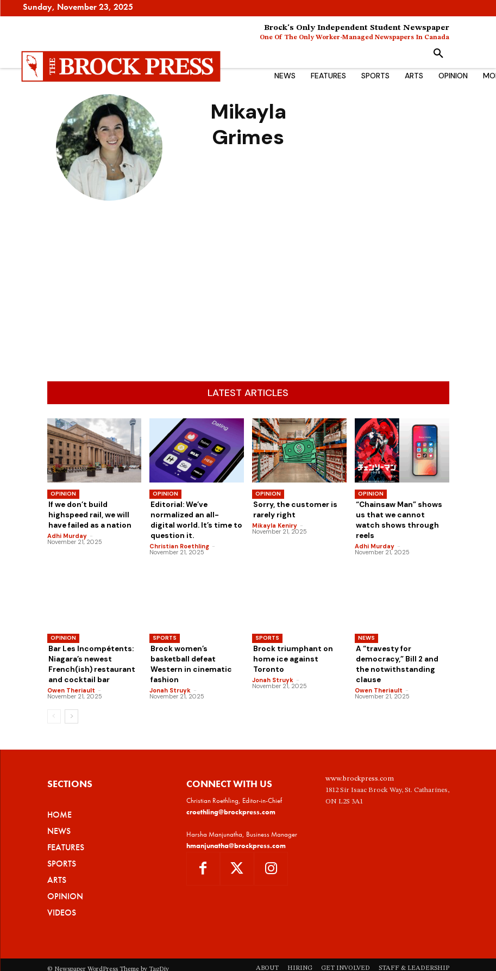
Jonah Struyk (170, 662)
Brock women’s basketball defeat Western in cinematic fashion (193, 644)
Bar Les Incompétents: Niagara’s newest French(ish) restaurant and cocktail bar (87, 648)
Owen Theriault (71, 672)
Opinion (63, 493)
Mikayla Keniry (274, 523)
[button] (438, 54)
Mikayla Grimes (109, 217)
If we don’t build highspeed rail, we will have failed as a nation (93, 513)
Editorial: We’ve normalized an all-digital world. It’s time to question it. (196, 513)
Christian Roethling (179, 532)
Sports (165, 624)
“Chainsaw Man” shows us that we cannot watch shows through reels (399, 513)
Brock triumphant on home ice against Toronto (298, 639)
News (366, 624)
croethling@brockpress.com (230, 793)
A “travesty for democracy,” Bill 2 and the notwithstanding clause (399, 644)
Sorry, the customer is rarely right (291, 509)
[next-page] (71, 698)
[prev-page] (54, 698)
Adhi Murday (67, 532)
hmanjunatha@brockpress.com (236, 826)
